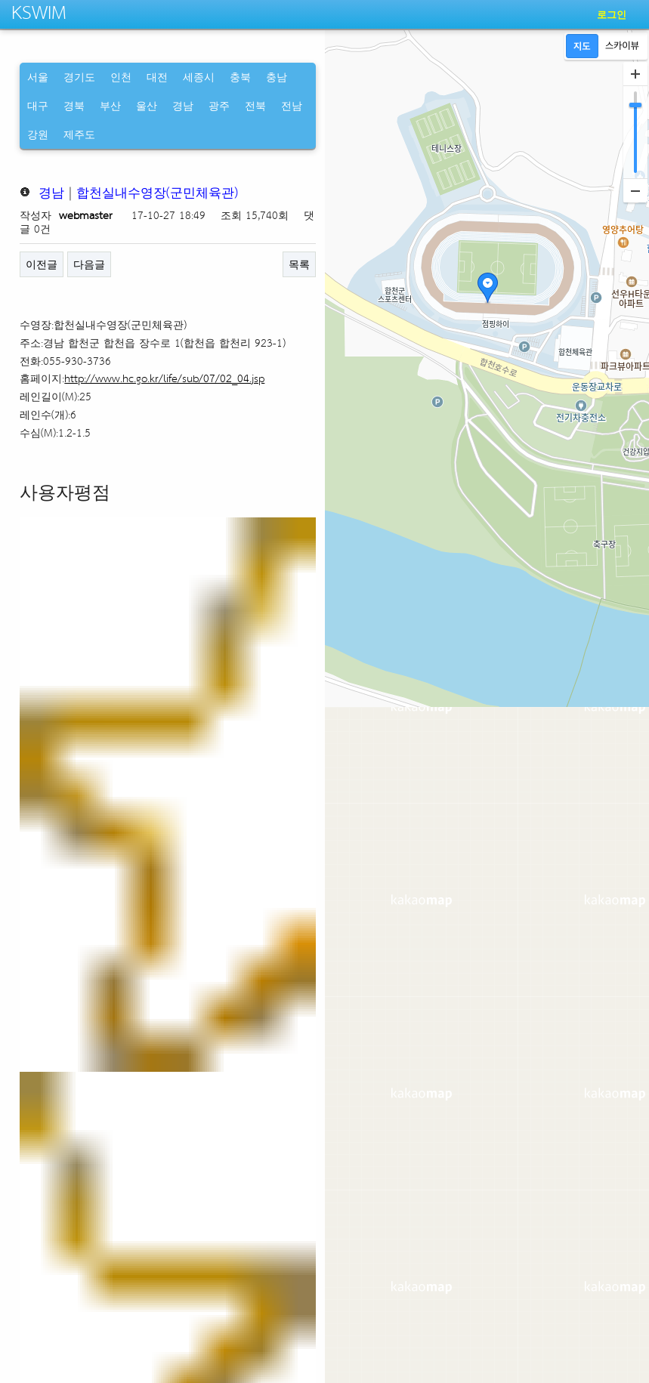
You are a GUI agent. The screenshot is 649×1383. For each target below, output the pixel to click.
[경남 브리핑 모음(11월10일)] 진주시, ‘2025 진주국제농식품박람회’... (163, 610)
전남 (291, 105)
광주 (219, 105)
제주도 (79, 134)
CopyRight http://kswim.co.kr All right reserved (138, 1349)
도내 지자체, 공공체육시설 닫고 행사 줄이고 (125, 952)
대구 (37, 105)
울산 (146, 105)
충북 (240, 76)
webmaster (86, 214)
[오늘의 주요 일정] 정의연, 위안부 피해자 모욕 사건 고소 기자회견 (162, 885)
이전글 (41, 264)
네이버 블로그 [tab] (125, 578)
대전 (157, 76)
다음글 (89, 264)
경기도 (79, 76)
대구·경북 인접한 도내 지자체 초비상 (108, 922)
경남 (182, 105)
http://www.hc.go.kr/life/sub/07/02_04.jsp (164, 378)
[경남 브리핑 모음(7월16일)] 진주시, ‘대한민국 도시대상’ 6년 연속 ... (165, 740)
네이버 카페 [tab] (199, 578)
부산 (110, 105)
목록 (299, 264)
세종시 (199, 76)
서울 (37, 76)
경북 (74, 105)
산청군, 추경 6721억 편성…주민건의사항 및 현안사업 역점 (159, 849)
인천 (120, 76)
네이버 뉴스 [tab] (52, 578)
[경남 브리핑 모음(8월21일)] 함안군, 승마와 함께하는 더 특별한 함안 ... (165, 653)
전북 (255, 105)
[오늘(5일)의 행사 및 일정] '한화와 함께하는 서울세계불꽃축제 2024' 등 (163, 813)
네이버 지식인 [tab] (272, 578)
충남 (276, 76)
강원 (37, 134)
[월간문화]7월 (52, 776)
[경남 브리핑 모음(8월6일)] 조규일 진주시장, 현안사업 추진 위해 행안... (160, 697)
